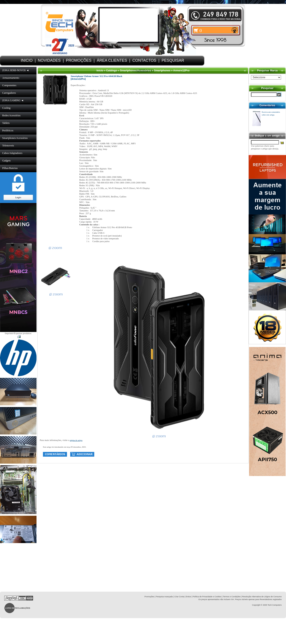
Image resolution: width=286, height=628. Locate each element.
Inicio (99, 70)
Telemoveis (8, 145)
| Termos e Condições (231, 597)
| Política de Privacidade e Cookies (206, 597)
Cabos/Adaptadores (12, 153)
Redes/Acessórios (11, 115)
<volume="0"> (129, 25)
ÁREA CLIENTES (112, 60)
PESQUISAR (173, 60)
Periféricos (7, 130)
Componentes (9, 85)
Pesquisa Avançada (164, 597)
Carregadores (9, 92)
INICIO (27, 60)
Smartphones (162, 70)
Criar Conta (179, 597)
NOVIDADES (49, 60)
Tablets (5, 122)
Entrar (188, 597)
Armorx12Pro (181, 70)
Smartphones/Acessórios (15, 138)
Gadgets (6, 160)
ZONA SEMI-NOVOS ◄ (15, 70)
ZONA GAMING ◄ (13, 100)
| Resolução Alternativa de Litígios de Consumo (261, 597)
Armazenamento (10, 77)
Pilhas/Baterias (10, 168)
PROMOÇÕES (78, 60)
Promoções (149, 597)
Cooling (6, 107)
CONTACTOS (144, 60)
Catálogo (111, 70)
